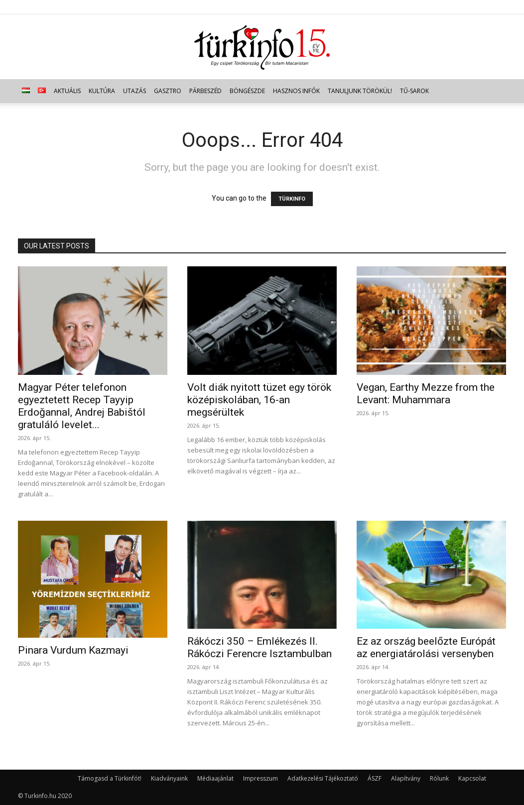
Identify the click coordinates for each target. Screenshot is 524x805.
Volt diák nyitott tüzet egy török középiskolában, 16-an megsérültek (259, 399)
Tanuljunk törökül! (360, 91)
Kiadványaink (169, 778)
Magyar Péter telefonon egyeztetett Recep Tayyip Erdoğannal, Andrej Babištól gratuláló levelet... (81, 406)
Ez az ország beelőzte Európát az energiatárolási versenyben (426, 647)
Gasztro (167, 91)
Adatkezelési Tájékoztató (322, 778)
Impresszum (260, 778)
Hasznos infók (296, 91)
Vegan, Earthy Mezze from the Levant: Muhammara (426, 393)
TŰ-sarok (414, 91)
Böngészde (247, 91)
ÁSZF (375, 778)
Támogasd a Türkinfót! (109, 778)
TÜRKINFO (291, 199)
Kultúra (102, 91)
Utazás (134, 91)
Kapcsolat (472, 778)
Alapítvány (405, 778)
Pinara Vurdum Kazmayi (73, 650)
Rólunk (439, 778)
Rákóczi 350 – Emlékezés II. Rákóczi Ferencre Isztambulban (259, 647)
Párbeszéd (205, 91)
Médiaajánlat (215, 778)
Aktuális (67, 91)
